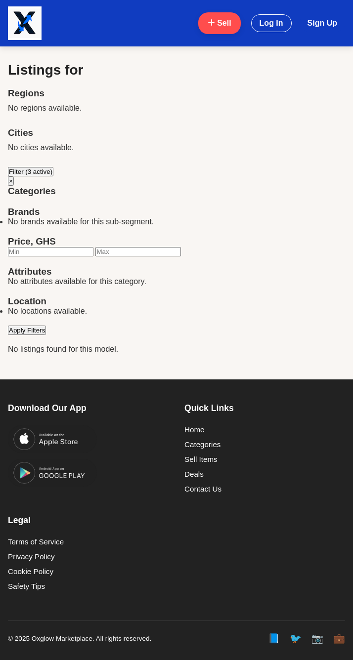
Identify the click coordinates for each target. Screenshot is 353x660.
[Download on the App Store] (52, 439)
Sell (219, 23)
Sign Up (322, 23)
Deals (194, 474)
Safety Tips (26, 586)
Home (194, 429)
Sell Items (201, 459)
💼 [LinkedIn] (339, 638)
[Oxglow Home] (25, 23)
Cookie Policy (30, 571)
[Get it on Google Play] (52, 473)
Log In (271, 23)
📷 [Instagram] (317, 638)
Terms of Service (36, 541)
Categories (202, 444)
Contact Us (202, 489)
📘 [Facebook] (274, 638)
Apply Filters (27, 330)
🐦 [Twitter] (296, 638)
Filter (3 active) (30, 171)
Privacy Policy (31, 556)
